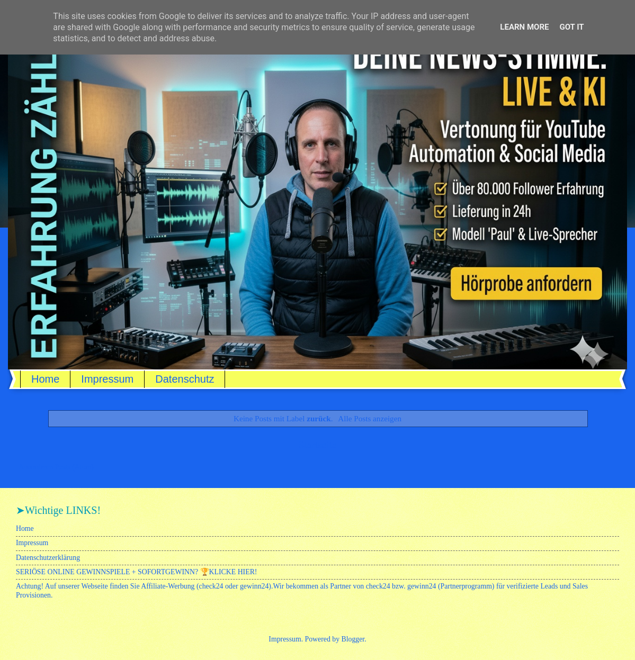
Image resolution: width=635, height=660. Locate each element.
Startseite (318, 444)
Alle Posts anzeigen (369, 418)
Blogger (353, 639)
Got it (571, 27)
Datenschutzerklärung (48, 558)
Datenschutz (184, 379)
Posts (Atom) (74, 467)
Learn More (524, 27)
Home (45, 379)
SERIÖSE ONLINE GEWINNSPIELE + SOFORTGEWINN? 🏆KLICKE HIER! (136, 572)
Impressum (107, 379)
